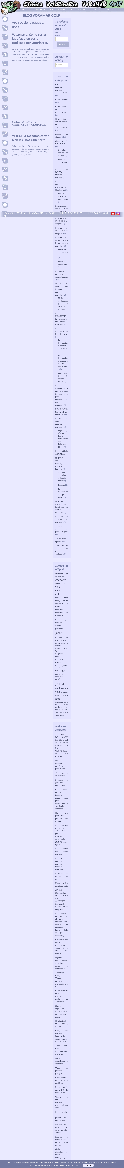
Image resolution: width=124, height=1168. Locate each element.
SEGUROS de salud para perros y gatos (61, 529)
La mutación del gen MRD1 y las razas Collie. (61, 1090)
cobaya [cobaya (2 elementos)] (58, 597)
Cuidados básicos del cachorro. (63, 153)
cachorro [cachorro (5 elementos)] (61, 580)
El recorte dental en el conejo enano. (61, 876)
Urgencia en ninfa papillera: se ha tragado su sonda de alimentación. (61, 963)
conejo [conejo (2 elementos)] (65, 597)
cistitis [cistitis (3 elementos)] (58, 594)
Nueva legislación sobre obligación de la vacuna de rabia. (61, 1011)
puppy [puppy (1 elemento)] (57, 695)
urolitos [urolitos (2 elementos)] (58, 707)
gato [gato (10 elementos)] (58, 633)
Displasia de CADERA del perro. (63, 196)
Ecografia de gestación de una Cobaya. (61, 782)
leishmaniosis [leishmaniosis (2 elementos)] (61, 648)
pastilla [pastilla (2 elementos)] (58, 679)
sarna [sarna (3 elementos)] (65, 695)
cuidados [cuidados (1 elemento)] (58, 603)
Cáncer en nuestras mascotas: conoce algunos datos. (61, 1102)
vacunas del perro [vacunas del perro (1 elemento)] (61, 709)
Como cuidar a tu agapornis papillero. (61, 1080)
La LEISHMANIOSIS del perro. (61, 331)
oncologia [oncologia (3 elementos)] (60, 670)
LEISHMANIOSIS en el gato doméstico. (61, 412)
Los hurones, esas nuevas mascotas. (61, 851)
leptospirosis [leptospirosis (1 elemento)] (59, 651)
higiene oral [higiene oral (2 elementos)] (61, 637)
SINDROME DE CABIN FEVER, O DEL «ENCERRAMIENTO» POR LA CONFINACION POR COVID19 (61, 745)
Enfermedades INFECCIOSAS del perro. (61, 231)
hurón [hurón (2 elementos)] (57, 643)
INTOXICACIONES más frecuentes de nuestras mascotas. (61, 289)
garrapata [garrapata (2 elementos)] (59, 628)
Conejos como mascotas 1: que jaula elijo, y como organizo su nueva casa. (61, 1036)
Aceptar (88, 1165)
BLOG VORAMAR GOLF (41, 15)
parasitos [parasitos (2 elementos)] (59, 674)
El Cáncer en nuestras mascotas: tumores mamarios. (61, 864)
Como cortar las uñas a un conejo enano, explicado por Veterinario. (61, 996)
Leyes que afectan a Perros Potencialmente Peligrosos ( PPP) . (63, 438)
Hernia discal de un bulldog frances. (61, 1024)
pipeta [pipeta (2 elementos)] (65, 692)
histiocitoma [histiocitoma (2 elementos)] (60, 640)
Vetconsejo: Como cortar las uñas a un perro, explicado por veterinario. (30, 38)
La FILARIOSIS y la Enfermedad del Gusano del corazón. (61, 318)
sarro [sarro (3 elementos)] (57, 698)
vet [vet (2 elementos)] (56, 712)
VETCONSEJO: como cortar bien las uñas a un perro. (30, 138)
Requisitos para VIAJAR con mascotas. (61, 519)
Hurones (61, 485)
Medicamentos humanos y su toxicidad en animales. (63, 303)
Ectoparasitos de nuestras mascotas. (63, 252)
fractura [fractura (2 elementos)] (58, 625)
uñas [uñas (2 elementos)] (66, 707)
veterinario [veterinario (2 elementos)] (60, 715)
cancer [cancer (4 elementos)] (59, 590)
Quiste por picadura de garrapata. (61, 1071)
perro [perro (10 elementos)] (59, 683)
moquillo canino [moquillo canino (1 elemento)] (61, 668)
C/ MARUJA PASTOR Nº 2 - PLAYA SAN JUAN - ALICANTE (29, 213)
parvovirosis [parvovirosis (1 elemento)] (59, 676)
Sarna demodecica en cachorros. (61, 1061)
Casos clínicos (61, 100)
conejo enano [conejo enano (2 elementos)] (61, 600)
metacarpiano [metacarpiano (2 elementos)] (61, 665)
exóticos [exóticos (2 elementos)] (58, 622)
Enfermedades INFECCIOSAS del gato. (61, 221)
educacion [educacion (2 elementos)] (59, 609)
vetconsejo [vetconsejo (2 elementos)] (63, 712)
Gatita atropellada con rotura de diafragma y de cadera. (61, 1154)
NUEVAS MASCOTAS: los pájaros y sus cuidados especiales (61, 507)
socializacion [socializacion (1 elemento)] (59, 702)
